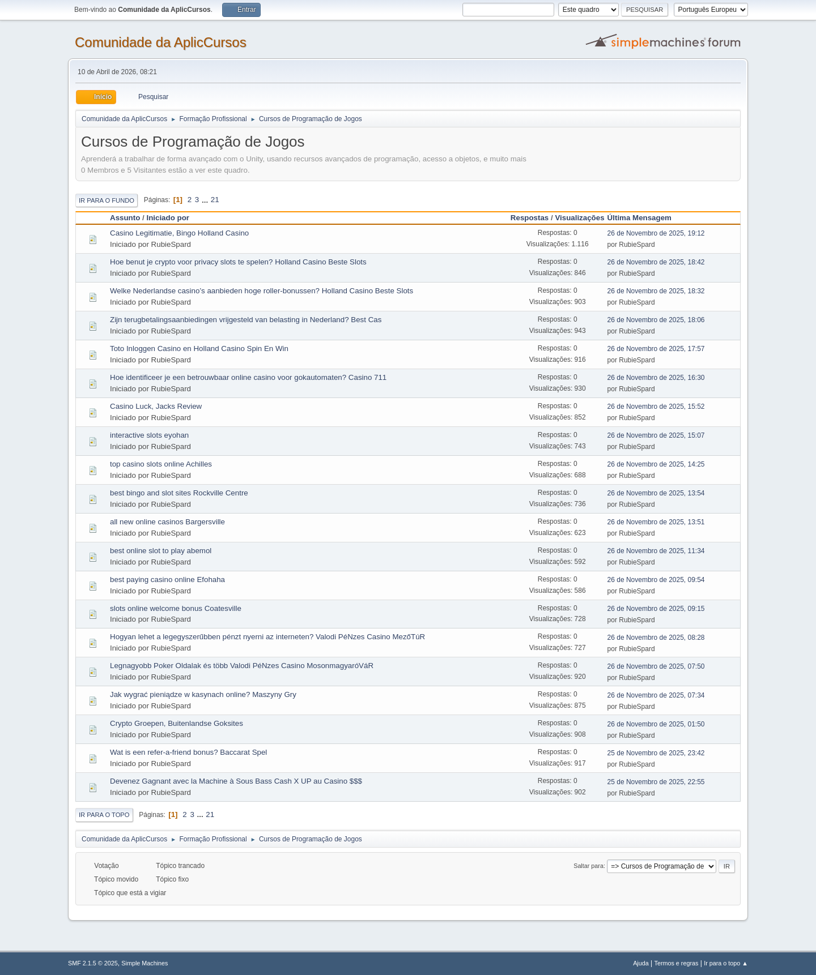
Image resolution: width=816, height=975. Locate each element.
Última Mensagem (644, 217)
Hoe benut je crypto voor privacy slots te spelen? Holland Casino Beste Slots (238, 262)
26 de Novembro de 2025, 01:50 (656, 724)
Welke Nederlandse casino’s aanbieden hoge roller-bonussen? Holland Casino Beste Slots (261, 290)
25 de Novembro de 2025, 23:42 (656, 753)
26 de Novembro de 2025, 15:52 (656, 406)
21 (215, 199)
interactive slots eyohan (149, 435)
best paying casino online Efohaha (167, 579)
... (206, 199)
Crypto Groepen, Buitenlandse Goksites (176, 723)
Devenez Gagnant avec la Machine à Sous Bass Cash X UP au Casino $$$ (236, 781)
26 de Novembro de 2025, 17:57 (656, 349)
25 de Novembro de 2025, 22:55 (656, 782)
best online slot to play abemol (160, 550)
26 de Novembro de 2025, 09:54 (656, 580)
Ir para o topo (104, 814)
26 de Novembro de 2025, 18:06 (656, 320)
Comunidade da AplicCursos (160, 42)
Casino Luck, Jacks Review (156, 406)
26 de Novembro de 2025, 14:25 (656, 464)
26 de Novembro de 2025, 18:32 (656, 291)
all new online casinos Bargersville (167, 522)
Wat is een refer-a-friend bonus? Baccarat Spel (188, 752)
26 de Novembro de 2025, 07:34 (656, 695)
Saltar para (588, 865)
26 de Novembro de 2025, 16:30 (656, 378)
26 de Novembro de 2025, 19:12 (656, 233)
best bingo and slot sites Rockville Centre (179, 493)
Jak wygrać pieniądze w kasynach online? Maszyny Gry (203, 694)
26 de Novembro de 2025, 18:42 (656, 262)
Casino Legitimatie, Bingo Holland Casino (179, 233)
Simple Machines (144, 963)
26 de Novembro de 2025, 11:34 (656, 551)
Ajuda (641, 963)
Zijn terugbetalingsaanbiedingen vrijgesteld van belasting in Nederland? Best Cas (245, 319)
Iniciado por (167, 217)
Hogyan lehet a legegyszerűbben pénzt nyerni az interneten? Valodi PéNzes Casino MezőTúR (267, 636)
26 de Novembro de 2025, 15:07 (656, 435)
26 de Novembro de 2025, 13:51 (656, 522)
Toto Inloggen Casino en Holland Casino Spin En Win (199, 348)
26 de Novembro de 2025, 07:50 (656, 666)
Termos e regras (676, 963)
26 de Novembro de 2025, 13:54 (656, 493)
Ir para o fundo (106, 200)
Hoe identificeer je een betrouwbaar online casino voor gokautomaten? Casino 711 (248, 377)
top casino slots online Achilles (161, 464)
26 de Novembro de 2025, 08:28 (656, 638)
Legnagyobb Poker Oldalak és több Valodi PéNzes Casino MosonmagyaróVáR (241, 665)
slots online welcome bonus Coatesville (175, 608)
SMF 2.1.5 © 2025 (93, 963)
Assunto (125, 217)
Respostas (530, 217)
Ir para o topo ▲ (726, 963)
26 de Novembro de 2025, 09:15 (656, 609)
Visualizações (579, 217)
